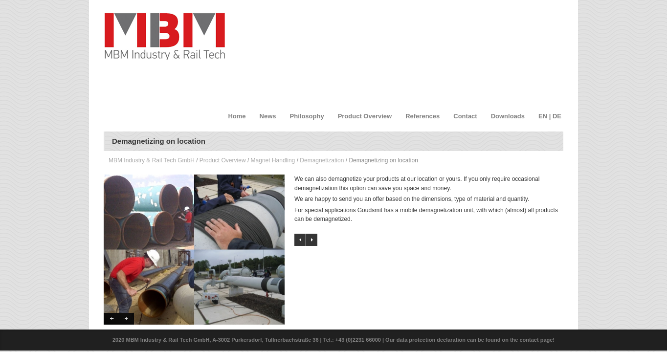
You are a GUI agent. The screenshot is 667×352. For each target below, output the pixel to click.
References (422, 116)
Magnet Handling (273, 160)
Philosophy (307, 116)
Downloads (508, 116)
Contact (465, 116)
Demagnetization (322, 160)
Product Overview (365, 116)
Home (236, 116)
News (268, 116)
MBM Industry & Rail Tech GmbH (152, 160)
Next (126, 319)
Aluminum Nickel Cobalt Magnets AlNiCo (311, 240)
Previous (111, 319)
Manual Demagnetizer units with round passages (300, 240)
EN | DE (549, 116)
